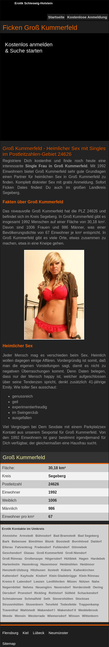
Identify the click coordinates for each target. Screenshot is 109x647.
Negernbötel (11, 587)
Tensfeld (51, 604)
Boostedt (63, 541)
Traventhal (10, 610)
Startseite (56, 17)
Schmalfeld (33, 598)
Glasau (29, 553)
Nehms (28, 587)
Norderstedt (82, 587)
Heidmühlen (69, 564)
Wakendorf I (46, 610)
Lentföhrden (56, 581)
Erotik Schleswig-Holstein (34, 3)
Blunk (49, 541)
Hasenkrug (30, 564)
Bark (5, 541)
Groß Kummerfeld (50, 553)
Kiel (26, 633)
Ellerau (7, 547)
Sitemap (9, 644)
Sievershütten (63, 598)
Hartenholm (11, 564)
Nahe (95, 581)
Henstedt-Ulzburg (15, 570)
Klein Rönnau (89, 576)
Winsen (74, 616)
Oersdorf (9, 593)
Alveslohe (9, 535)
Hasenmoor (48, 564)
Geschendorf (11, 553)
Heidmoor (87, 564)
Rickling (40, 593)
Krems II (8, 581)
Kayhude (27, 576)
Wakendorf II (66, 610)
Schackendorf (88, 593)
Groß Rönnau (12, 558)
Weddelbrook (88, 610)
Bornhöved (80, 541)
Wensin (20, 616)
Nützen (84, 581)
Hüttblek (70, 558)
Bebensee (19, 541)
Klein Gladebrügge (63, 576)
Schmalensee (12, 598)
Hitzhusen (38, 570)
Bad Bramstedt (64, 535)
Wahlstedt (27, 610)
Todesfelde (68, 604)
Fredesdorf (43, 547)
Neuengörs (44, 587)
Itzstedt (53, 570)
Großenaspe (34, 558)
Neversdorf (62, 587)
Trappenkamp (89, 604)
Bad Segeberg (88, 535)
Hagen (83, 558)
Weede (7, 616)
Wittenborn (90, 616)
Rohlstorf (55, 593)
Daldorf (96, 541)
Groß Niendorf (75, 553)
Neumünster (58, 633)
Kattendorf (10, 576)
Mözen (72, 581)
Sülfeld (70, 593)
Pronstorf (25, 593)
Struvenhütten (12, 604)
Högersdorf (53, 558)
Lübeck (38, 633)
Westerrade (36, 616)
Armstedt (26, 535)
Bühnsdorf (43, 535)
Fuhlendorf (61, 547)
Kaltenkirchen (84, 570)
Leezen (39, 581)
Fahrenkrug (23, 547)
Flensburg (10, 633)
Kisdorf (41, 576)
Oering (98, 587)
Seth (46, 598)
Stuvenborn (34, 604)
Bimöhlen (36, 541)
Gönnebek (79, 547)
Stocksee (82, 598)
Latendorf (24, 581)
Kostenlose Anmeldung (87, 17)
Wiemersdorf (56, 616)
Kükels (66, 570)
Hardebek (98, 558)
